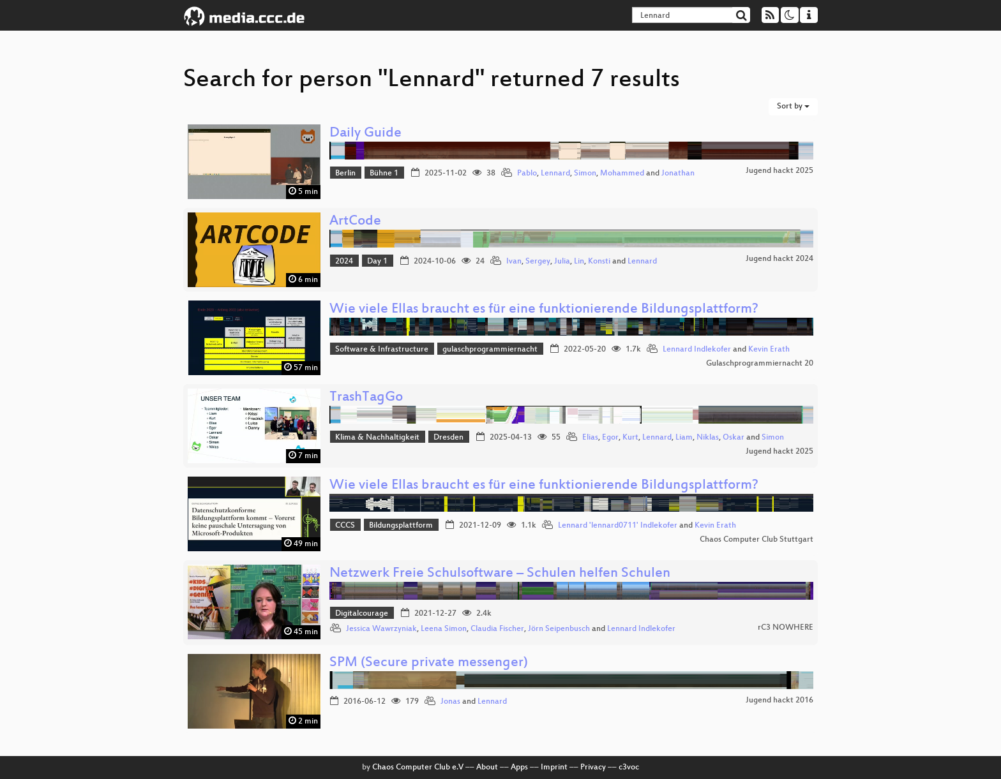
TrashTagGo (366, 398)
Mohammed (622, 173)
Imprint (554, 767)
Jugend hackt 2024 (779, 259)
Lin (579, 261)
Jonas (450, 701)
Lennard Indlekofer (697, 349)
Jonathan (678, 173)
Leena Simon (444, 629)
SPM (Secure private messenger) (428, 663)
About (487, 767)
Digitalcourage (361, 613)
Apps (519, 767)
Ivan (514, 261)
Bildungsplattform (401, 525)
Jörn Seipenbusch (559, 629)
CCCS (345, 525)
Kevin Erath (769, 349)
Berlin (345, 173)
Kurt (630, 437)
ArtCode (355, 222)
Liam (684, 437)
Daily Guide (365, 134)
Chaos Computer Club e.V (417, 767)
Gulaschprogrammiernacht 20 (759, 363)
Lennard (555, 173)
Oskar (733, 437)
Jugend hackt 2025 (779, 171)
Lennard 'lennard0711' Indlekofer (617, 525)
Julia (562, 261)
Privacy (593, 767)
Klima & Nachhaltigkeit (377, 437)
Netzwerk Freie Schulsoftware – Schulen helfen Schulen (499, 574)
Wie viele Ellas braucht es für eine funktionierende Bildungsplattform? (543, 310)
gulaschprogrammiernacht (490, 349)
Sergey (537, 261)
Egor (610, 437)
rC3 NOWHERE (785, 627)
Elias (590, 437)
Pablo (527, 173)
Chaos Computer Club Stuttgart (756, 539)
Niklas (707, 437)
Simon (585, 173)
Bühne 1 (384, 173)
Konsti (599, 261)
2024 (344, 261)
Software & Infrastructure (381, 349)
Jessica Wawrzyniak (381, 629)
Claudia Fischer (497, 629)
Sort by (793, 106)
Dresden (448, 437)
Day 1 (377, 261)
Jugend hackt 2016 (779, 700)
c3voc (629, 767)
